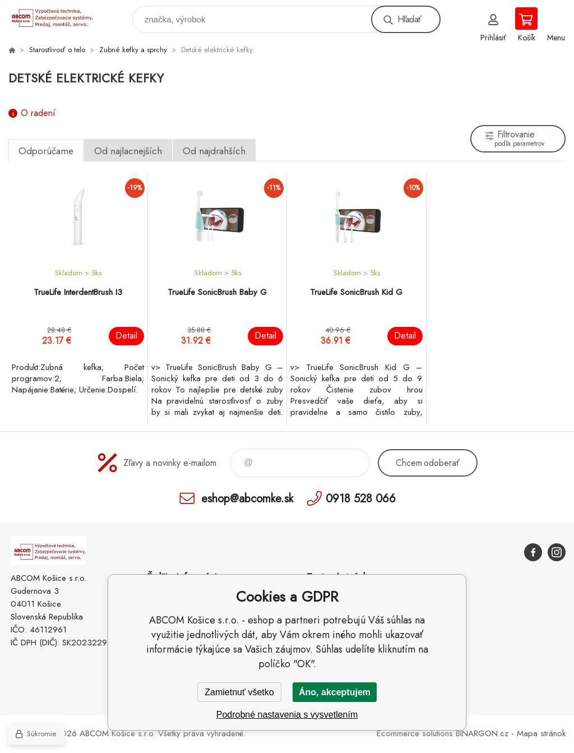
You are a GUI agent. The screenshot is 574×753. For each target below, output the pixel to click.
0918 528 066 (361, 498)
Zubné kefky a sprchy (133, 49)
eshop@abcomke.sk (247, 498)
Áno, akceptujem (335, 692)
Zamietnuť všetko (239, 692)
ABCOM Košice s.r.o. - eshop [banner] (58, 16)
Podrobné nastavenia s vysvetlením (287, 714)
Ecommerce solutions (415, 733)
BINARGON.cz (482, 733)
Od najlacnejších (128, 151)
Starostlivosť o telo (57, 49)
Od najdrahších (214, 151)
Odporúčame (45, 151)
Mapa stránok (541, 733)
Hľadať (409, 19)
